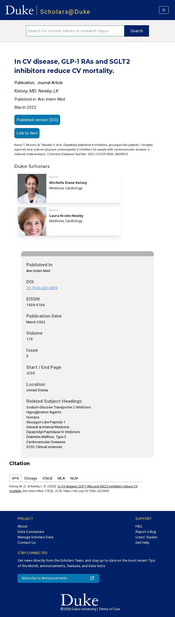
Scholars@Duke (65, 11)
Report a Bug (145, 532)
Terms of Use (109, 609)
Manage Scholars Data (35, 537)
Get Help (142, 543)
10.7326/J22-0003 (42, 288)
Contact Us (27, 543)
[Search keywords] (75, 30)
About (23, 526)
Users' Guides (146, 537)
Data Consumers (31, 532)
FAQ (138, 526)
